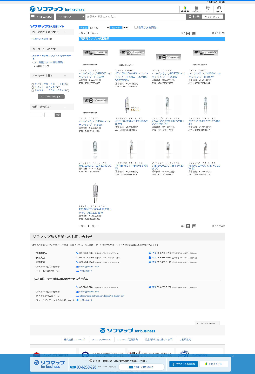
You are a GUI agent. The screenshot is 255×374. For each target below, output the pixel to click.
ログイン (219, 10)
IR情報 (222, 2)
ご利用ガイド (196, 10)
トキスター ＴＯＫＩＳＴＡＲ (51, 90)
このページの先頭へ (207, 323)
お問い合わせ (86, 271)
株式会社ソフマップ (74, 339)
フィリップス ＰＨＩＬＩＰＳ (51, 84)
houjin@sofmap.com (89, 266)
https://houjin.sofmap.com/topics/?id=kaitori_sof (102, 296)
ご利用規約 (212, 2)
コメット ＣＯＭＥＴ (47, 87)
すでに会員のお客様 (185, 364)
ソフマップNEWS (101, 339)
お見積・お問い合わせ (141, 367)
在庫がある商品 (42, 38)
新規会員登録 (185, 10)
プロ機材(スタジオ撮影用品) (48, 62)
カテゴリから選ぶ (44, 17)
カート (207, 10)
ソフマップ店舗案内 (127, 339)
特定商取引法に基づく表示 (158, 339)
